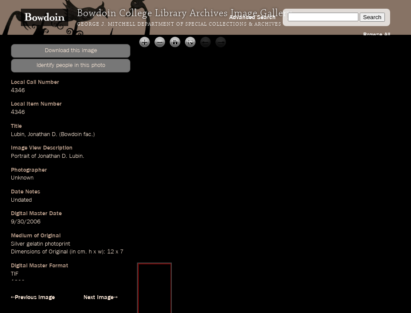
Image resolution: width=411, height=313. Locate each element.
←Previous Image (33, 297)
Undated (21, 200)
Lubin (17, 134)
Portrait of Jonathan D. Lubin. (47, 156)
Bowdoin (71, 134)
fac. (88, 134)
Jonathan (39, 134)
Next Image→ (100, 297)
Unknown (22, 178)
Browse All (376, 35)
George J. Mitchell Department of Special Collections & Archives (179, 24)
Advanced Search (252, 17)
